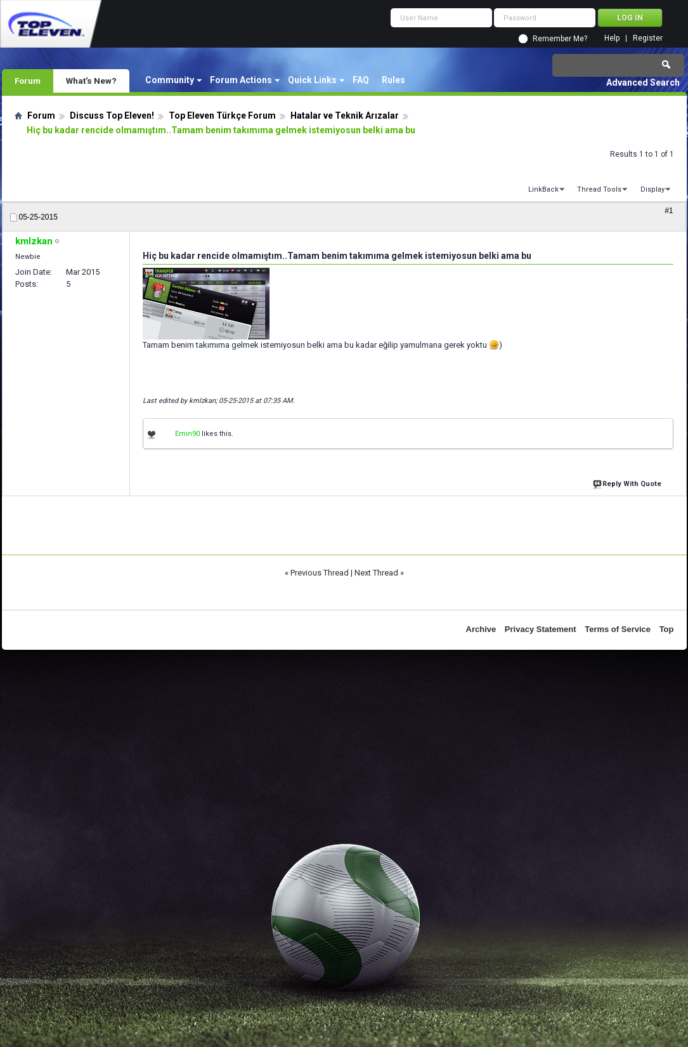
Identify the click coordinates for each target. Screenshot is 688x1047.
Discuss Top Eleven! (112, 115)
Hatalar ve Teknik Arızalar (344, 115)
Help (612, 38)
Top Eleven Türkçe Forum (222, 115)
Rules (393, 80)
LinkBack (543, 189)
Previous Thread (319, 572)
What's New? (91, 81)
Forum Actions (241, 80)
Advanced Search (643, 82)
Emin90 (187, 434)
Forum (28, 81)
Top (666, 629)
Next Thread (376, 572)
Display (652, 189)
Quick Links (312, 80)
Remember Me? (560, 38)
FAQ (361, 80)
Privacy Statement (540, 629)
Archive (481, 629)
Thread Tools (599, 189)
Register (648, 38)
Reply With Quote (628, 482)
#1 (669, 210)
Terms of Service (618, 629)
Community (169, 80)
